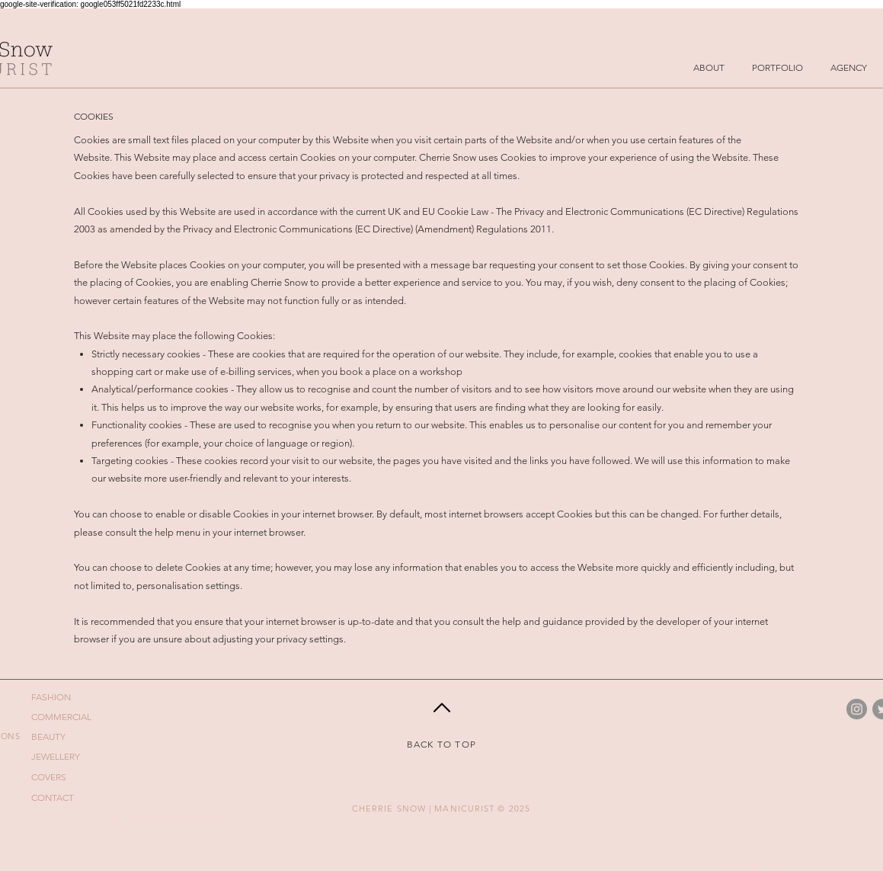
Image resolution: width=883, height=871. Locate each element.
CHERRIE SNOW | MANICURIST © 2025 (441, 808)
